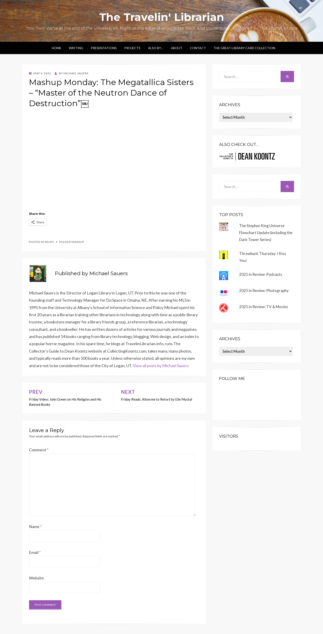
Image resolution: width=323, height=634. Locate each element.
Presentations (104, 48)
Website (36, 577)
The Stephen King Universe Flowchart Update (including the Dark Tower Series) (265, 232)
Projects (132, 48)
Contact (198, 48)
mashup (78, 242)
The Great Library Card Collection (244, 48)
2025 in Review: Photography (264, 290)
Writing (76, 48)
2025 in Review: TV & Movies (263, 306)
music (49, 242)
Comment (38, 449)
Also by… (155, 48)
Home (56, 48)
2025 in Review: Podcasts (260, 274)
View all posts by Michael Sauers (161, 365)
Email (35, 552)
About (176, 48)
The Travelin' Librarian (161, 17)
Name (35, 526)
